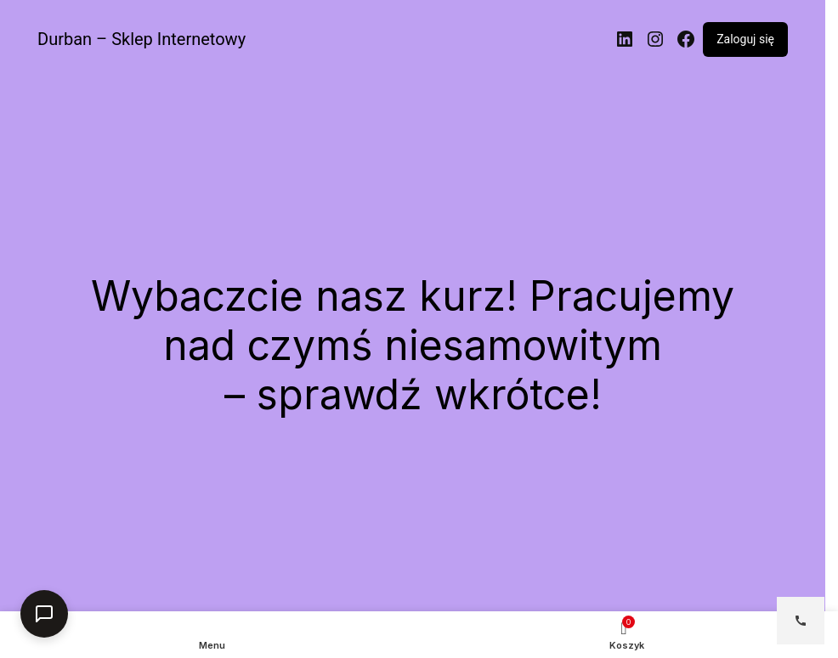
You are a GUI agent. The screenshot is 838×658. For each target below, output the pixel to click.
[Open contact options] (800, 620)
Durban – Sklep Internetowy (141, 39)
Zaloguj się (745, 39)
